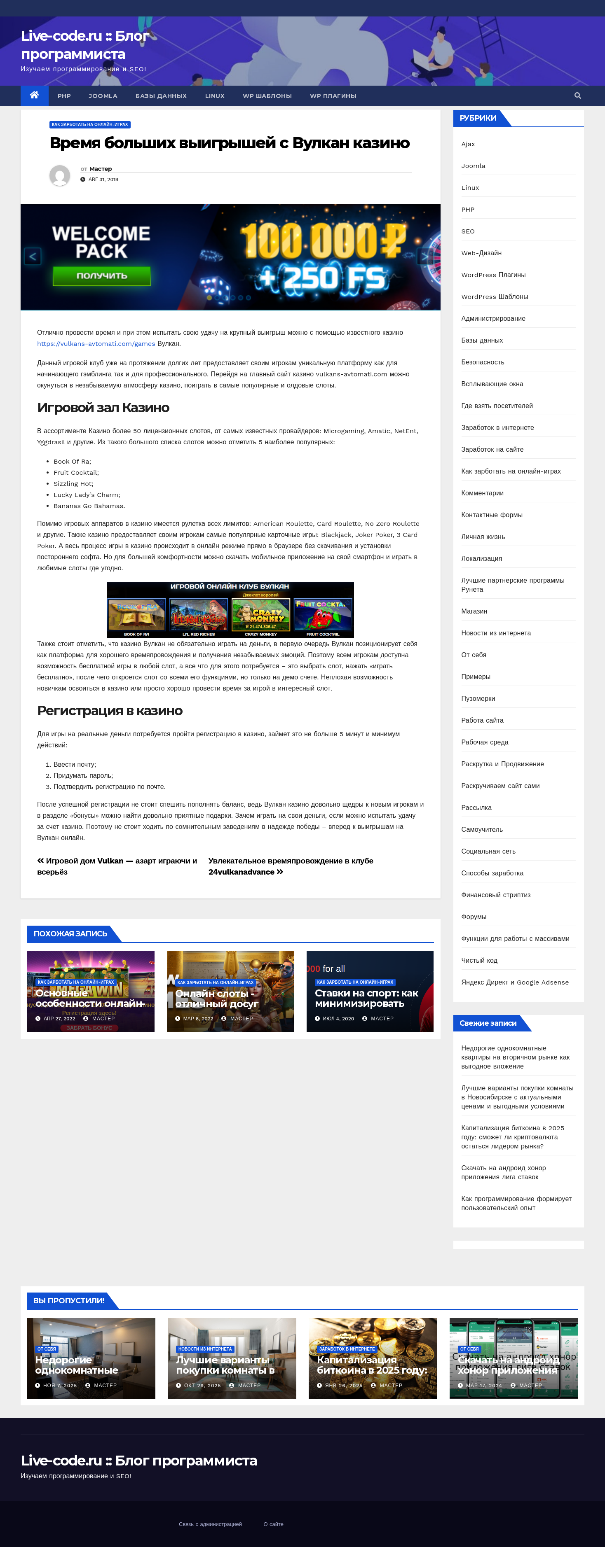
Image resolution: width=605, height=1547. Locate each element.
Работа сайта (483, 720)
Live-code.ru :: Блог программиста (139, 1460)
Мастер (100, 169)
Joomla (103, 96)
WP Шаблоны (267, 96)
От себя (474, 655)
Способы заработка (493, 873)
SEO (468, 231)
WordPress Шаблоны (495, 297)
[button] (578, 96)
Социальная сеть (489, 851)
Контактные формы (492, 515)
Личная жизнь (483, 537)
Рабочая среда (485, 742)
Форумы (474, 917)
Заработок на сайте (493, 449)
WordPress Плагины (494, 275)
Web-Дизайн (482, 253)
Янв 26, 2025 (344, 1385)
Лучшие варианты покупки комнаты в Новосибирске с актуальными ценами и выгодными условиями (518, 1097)
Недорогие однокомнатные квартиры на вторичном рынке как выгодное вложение (516, 1057)
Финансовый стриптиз (496, 895)
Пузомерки (478, 698)
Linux (215, 96)
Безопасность (483, 362)
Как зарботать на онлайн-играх (90, 124)
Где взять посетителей (497, 406)
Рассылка (477, 808)
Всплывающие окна (493, 384)
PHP (64, 96)
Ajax (468, 144)
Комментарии (483, 493)
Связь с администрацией (210, 1524)
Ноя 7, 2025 (60, 1385)
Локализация (482, 558)
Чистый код (480, 960)
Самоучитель (482, 829)
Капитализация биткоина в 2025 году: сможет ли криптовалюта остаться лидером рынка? (513, 1137)
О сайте (273, 1524)
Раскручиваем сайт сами (501, 786)
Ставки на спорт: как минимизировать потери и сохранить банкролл (366, 1008)
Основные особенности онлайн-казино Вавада (90, 1003)
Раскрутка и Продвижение (503, 764)
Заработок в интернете (498, 428)
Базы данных (161, 96)
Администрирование (494, 318)
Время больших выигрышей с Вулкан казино (229, 142)
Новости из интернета (496, 633)
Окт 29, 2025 (202, 1385)
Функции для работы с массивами (516, 939)
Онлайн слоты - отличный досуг (216, 998)
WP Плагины (333, 96)
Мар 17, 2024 (484, 1385)
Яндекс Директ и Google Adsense (515, 982)
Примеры (476, 677)
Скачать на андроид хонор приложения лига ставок (508, 1370)
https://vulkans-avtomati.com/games (96, 344)
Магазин (475, 611)
